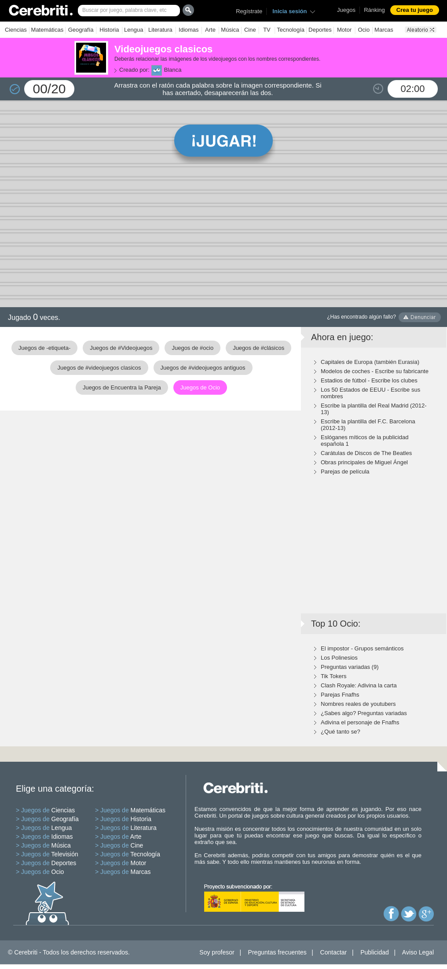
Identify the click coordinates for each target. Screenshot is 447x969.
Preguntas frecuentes (277, 952)
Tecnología (290, 29)
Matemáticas (47, 29)
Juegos (346, 10)
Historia (109, 29)
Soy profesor (216, 952)
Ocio (364, 29)
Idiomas (189, 29)
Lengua (133, 29)
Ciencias (16, 29)
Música (230, 29)
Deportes (320, 29)
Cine (250, 29)
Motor (344, 29)
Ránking (374, 10)
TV (267, 29)
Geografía (81, 29)
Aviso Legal (418, 952)
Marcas (383, 29)
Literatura (160, 29)
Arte (210, 29)
